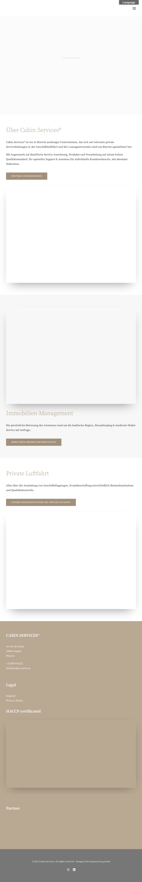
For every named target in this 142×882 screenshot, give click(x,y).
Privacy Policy (14, 700)
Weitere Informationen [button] (26, 176)
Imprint (10, 696)
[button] (134, 8)
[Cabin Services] (10, 8)
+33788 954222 (14, 663)
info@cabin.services (18, 668)
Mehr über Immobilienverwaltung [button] (33, 442)
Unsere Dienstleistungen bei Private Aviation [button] (40, 502)
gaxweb (106, 861)
